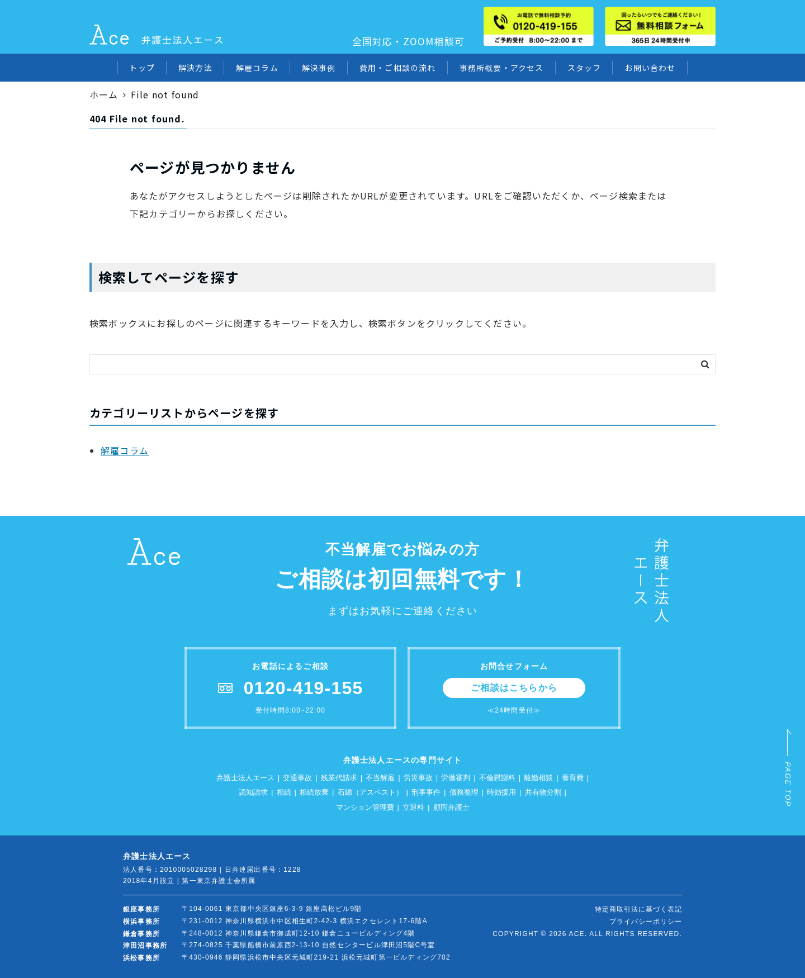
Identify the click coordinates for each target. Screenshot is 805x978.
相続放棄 (314, 792)
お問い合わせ (649, 67)
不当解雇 (380, 777)
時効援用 (501, 792)
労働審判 (455, 777)
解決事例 (319, 67)
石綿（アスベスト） (370, 792)
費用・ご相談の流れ (397, 67)
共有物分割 (543, 792)
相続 (284, 792)
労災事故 (418, 777)
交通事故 (297, 777)
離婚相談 (538, 777)
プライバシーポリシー (645, 921)
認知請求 (253, 792)
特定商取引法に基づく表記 (638, 909)
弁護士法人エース (245, 777)
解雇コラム (257, 67)
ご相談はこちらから (514, 687)
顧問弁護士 (451, 807)
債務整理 (464, 792)
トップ (142, 67)
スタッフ (584, 67)
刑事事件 (426, 792)
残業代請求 (339, 777)
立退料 (413, 807)
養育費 (573, 777)
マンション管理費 (365, 807)
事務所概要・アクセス (502, 67)
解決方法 (195, 67)
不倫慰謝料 (497, 777)
